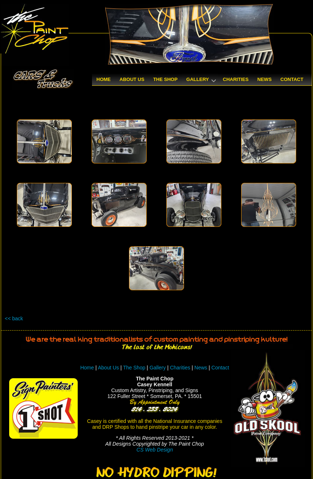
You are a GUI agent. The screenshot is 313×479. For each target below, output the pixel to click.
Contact (220, 368)
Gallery (158, 368)
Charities (180, 368)
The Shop (135, 368)
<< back (14, 318)
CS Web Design (154, 450)
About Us (108, 368)
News (200, 368)
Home (87, 368)
